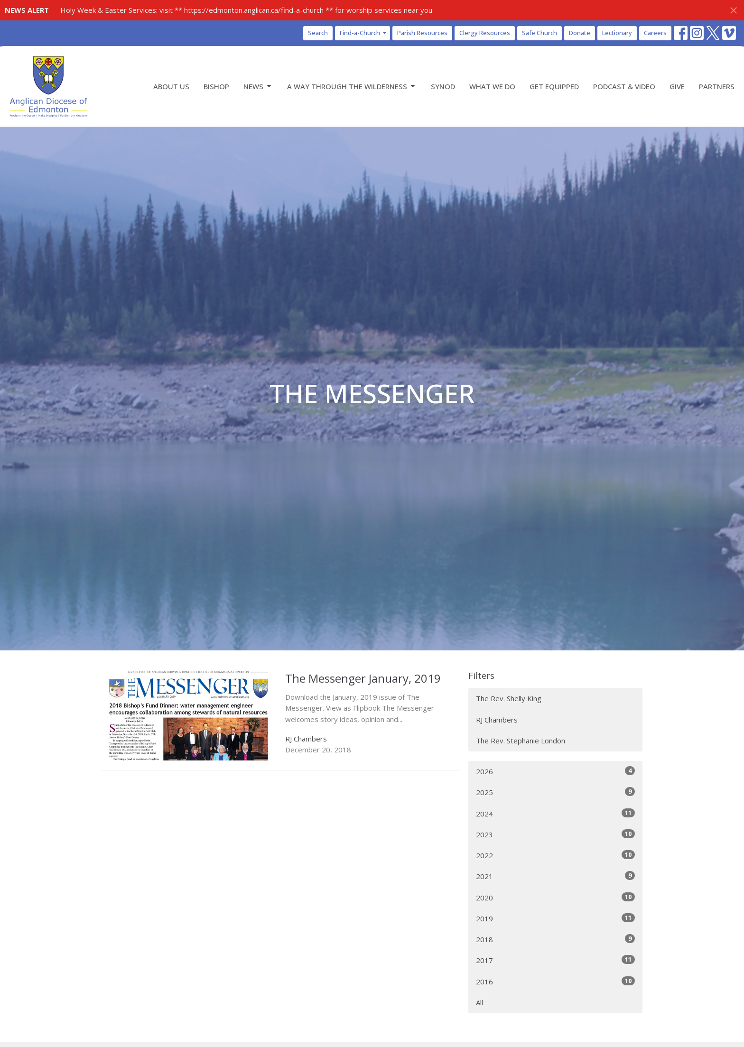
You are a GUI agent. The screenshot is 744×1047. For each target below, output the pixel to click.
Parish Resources (422, 32)
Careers (655, 32)
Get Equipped (554, 86)
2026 (555, 771)
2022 (555, 855)
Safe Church (539, 32)
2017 (555, 960)
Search (318, 32)
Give (677, 86)
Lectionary (617, 32)
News (258, 87)
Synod (443, 86)
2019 (555, 918)
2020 (555, 897)
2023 (555, 834)
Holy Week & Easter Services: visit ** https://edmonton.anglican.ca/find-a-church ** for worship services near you (246, 10)
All (479, 1002)
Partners (717, 86)
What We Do (492, 86)
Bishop (216, 86)
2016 (555, 981)
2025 (555, 792)
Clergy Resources (484, 32)
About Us (171, 86)
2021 (555, 876)
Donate (579, 32)
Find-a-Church (364, 32)
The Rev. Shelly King (508, 698)
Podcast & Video (624, 86)
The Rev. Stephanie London (520, 740)
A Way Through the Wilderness (352, 87)
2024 (555, 813)
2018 (555, 939)
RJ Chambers (497, 719)
